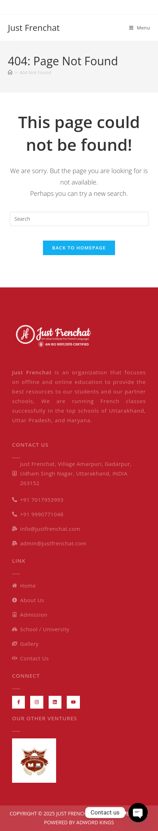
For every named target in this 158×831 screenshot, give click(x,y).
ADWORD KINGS (94, 822)
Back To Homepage (79, 247)
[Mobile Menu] (139, 27)
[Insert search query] (79, 219)
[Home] (10, 72)
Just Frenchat (34, 27)
